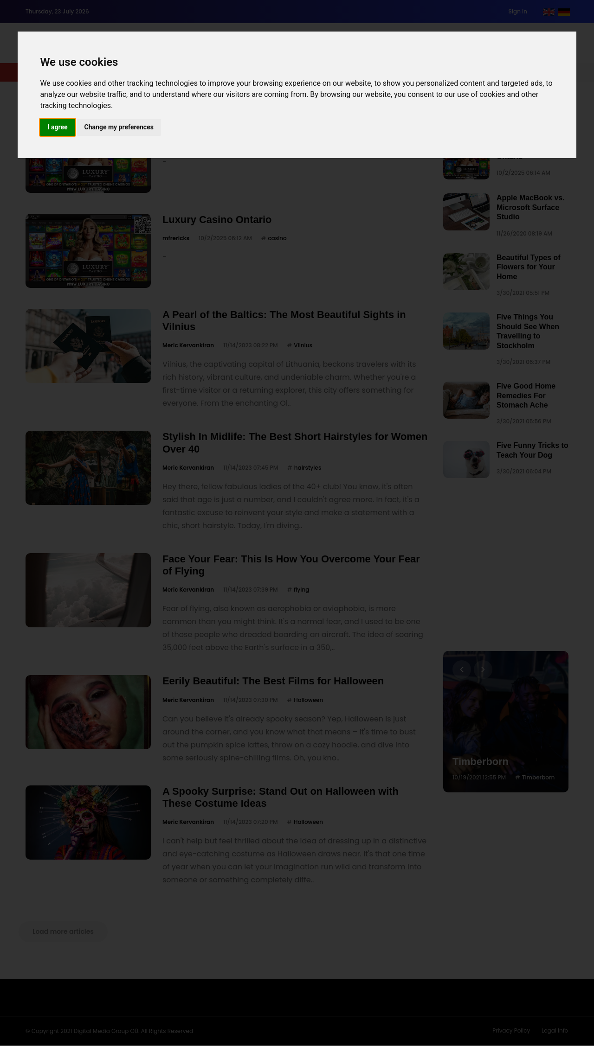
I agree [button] (57, 127)
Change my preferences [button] (119, 127)
